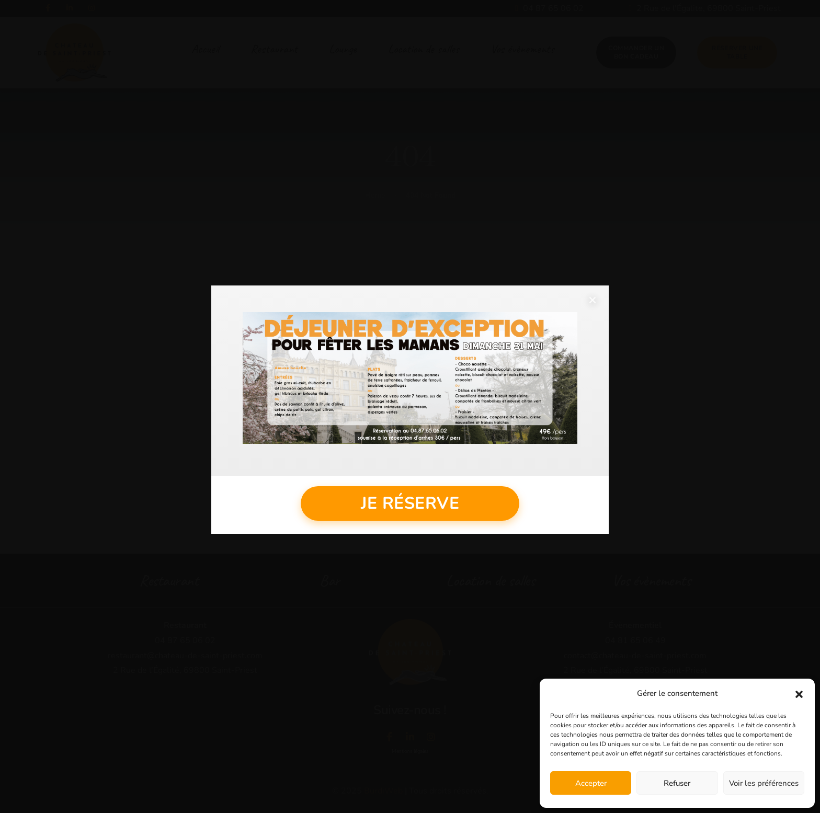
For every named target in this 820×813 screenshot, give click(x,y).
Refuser (677, 783)
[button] (799, 694)
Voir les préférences (764, 783)
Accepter (591, 783)
